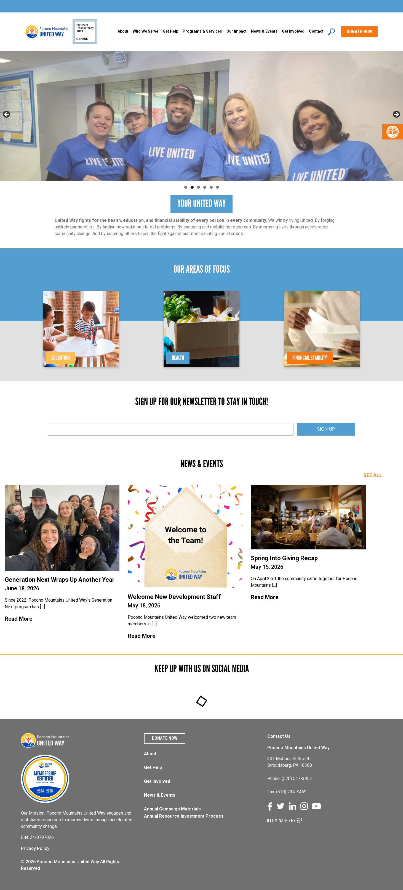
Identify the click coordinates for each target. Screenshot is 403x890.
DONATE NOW (359, 31)
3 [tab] (198, 187)
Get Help (170, 31)
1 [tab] (185, 187)
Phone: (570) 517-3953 (289, 778)
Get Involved (293, 31)
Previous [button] (7, 114)
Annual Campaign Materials (172, 809)
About (123, 31)
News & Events (159, 795)
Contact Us (278, 736)
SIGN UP (326, 429)
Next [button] (396, 114)
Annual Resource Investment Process (183, 816)
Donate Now (164, 738)
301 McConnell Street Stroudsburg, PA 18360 (289, 762)
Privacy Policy (35, 848)
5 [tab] (211, 187)
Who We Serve (145, 31)
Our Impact (236, 31)
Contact (316, 31)
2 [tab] (192, 187)
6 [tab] (217, 187)
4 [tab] (204, 187)
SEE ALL (372, 475)
